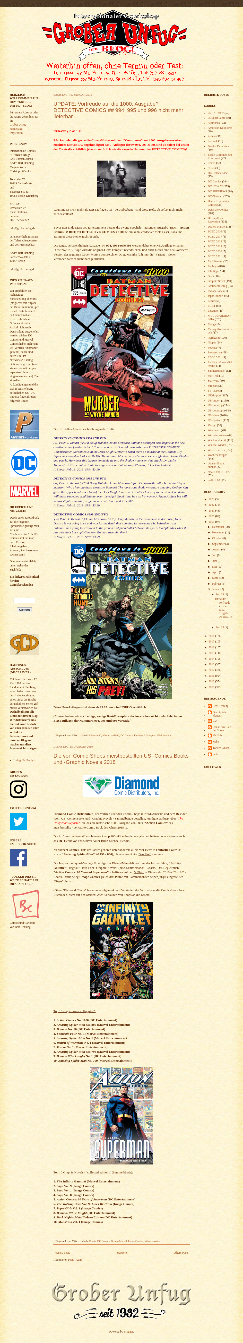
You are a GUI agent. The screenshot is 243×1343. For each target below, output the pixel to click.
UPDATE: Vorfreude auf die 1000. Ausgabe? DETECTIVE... (224, 610)
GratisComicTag (217, 286)
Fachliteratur (215, 261)
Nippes (212, 342)
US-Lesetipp (215, 405)
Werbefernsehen (217, 435)
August (216, 549)
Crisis (211, 168)
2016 (212, 647)
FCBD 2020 (215, 251)
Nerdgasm (214, 337)
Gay (210, 276)
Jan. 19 (220, 594)
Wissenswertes (152, 1241)
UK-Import (214, 395)
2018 (212, 636)
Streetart (213, 385)
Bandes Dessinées (218, 146)
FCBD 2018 (215, 241)
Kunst (211, 301)
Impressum (16, 133)
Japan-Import (215, 296)
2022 (212, 504)
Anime (212, 136)
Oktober (217, 538)
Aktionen (213, 123)
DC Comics (127, 735)
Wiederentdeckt (217, 440)
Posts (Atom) (76, 1259)
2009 (212, 687)
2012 (212, 670)
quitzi (216, 754)
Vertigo (212, 425)
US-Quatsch (215, 420)
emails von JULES (219, 472)
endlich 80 (214, 480)
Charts (92, 1241)
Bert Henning (220, 706)
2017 (212, 641)
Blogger (128, 1331)
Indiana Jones (216, 291)
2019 (212, 521)
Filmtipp (213, 271)
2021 (212, 510)
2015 (212, 653)
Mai (214, 566)
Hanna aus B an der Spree (222, 728)
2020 (212, 516)
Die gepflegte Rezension (216, 219)
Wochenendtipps (217, 455)
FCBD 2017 (215, 236)
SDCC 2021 (215, 357)
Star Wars (213, 380)
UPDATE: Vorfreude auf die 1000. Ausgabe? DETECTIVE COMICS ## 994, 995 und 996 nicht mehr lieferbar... (118, 110)
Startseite (122, 1252)
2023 (212, 499)
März (215, 578)
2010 (212, 681)
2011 (212, 675)
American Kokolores (220, 127)
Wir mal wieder (217, 445)
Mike (216, 741)
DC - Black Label (218, 173)
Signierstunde (216, 370)
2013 (212, 664)
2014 (212, 658)
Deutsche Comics (218, 209)
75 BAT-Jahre (216, 113)
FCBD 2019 (215, 246)
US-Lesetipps (164, 735)
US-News (213, 415)
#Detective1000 (111, 735)
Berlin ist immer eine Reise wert (220, 156)
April (215, 572)
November (218, 532)
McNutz (217, 735)
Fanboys (138, 735)
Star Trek (213, 375)
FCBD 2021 (215, 256)
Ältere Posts (181, 1252)
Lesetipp (213, 310)
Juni (215, 561)
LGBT (211, 306)
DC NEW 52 (215, 186)
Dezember (218, 527)
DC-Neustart (215, 196)
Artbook (212, 141)
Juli (214, 555)
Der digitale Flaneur (219, 713)
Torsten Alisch (221, 748)
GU (215, 720)
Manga (212, 324)
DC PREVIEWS (217, 191)
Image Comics (135, 1241)
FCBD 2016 (215, 231)
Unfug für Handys (24, 760)
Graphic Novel (216, 281)
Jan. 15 (220, 627)
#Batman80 (95, 735)
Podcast (212, 347)
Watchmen (214, 430)
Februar (217, 583)
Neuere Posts (62, 1252)
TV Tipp (213, 390)
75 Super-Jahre (216, 118)
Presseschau (215, 352)
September (218, 544)
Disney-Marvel (119, 1241)
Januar (216, 589)
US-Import (150, 735)
